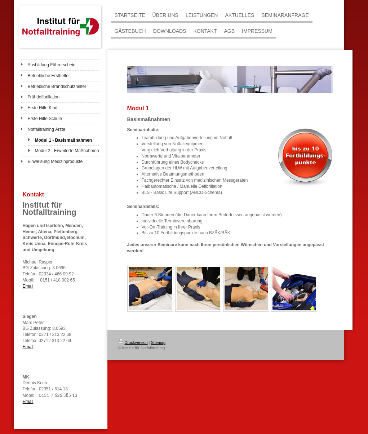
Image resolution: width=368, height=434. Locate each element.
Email (28, 286)
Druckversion (133, 342)
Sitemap (158, 342)
